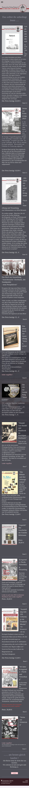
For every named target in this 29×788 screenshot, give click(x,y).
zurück (14, 773)
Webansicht (25, 781)
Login (26, 780)
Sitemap (11, 780)
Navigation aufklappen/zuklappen (14, 2)
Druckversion (5, 780)
